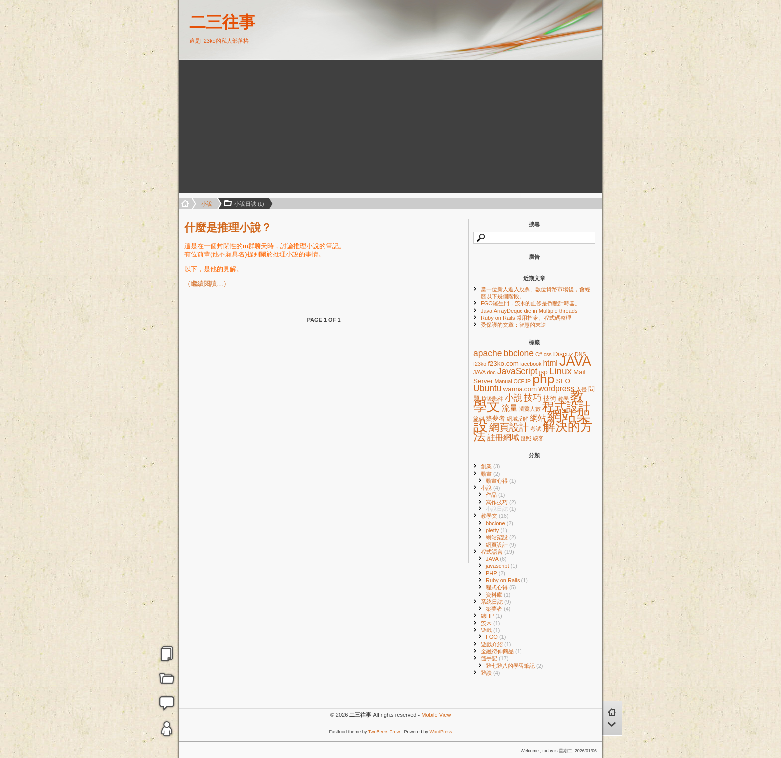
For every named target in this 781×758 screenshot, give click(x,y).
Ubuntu (487, 388)
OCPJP (522, 381)
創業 (490, 466)
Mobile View (436, 715)
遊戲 (490, 630)
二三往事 (222, 22)
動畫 (490, 474)
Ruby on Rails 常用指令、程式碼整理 (526, 318)
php (543, 379)
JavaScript (517, 371)
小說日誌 (501, 509)
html (550, 363)
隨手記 (495, 658)
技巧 (533, 398)
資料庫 (498, 595)
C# (538, 354)
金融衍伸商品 (501, 651)
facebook (530, 364)
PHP (495, 573)
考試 (535, 429)
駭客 (538, 438)
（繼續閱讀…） (207, 283)
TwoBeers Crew (384, 731)
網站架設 (501, 537)
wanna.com (520, 389)
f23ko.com (503, 363)
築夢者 (495, 418)
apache (487, 353)
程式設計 (566, 406)
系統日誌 (496, 602)
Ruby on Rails (507, 580)
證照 (526, 438)
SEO (563, 381)
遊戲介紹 (496, 644)
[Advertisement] (247, 127)
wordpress (556, 388)
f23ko (479, 364)
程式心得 (501, 587)
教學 (563, 399)
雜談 (490, 673)
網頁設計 (509, 427)
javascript (501, 566)
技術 (549, 398)
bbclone (519, 353)
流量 (510, 408)
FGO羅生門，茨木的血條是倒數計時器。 (530, 303)
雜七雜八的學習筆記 (514, 666)
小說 (206, 204)
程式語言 (497, 552)
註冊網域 (503, 437)
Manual (503, 381)
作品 (495, 495)
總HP (491, 616)
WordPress (440, 731)
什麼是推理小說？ (228, 227)
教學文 (495, 516)
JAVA (575, 361)
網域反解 (517, 419)
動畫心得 (501, 481)
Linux (560, 371)
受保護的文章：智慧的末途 (513, 325)
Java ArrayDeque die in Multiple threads (529, 311)
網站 (538, 418)
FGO (496, 637)
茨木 (490, 623)
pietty (496, 530)
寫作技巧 (501, 502)
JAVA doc (484, 372)
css (548, 354)
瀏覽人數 (530, 409)
